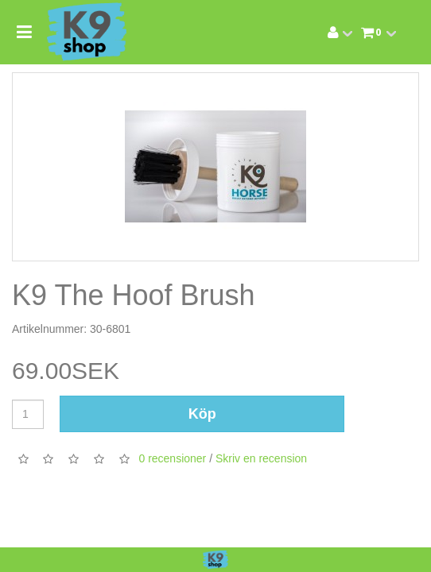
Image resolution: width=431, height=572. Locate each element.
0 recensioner (172, 458)
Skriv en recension (261, 458)
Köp (202, 414)
